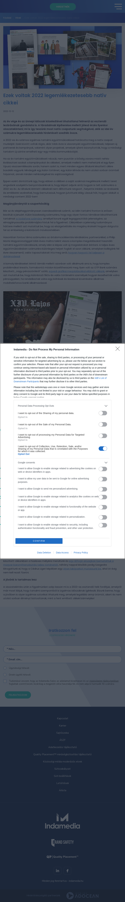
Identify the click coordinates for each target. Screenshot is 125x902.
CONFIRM (39, 541)
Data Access (62, 552)
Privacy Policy (81, 552)
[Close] (119, 350)
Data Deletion (44, 552)
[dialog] (62, 451)
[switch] (103, 413)
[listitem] (62, 406)
